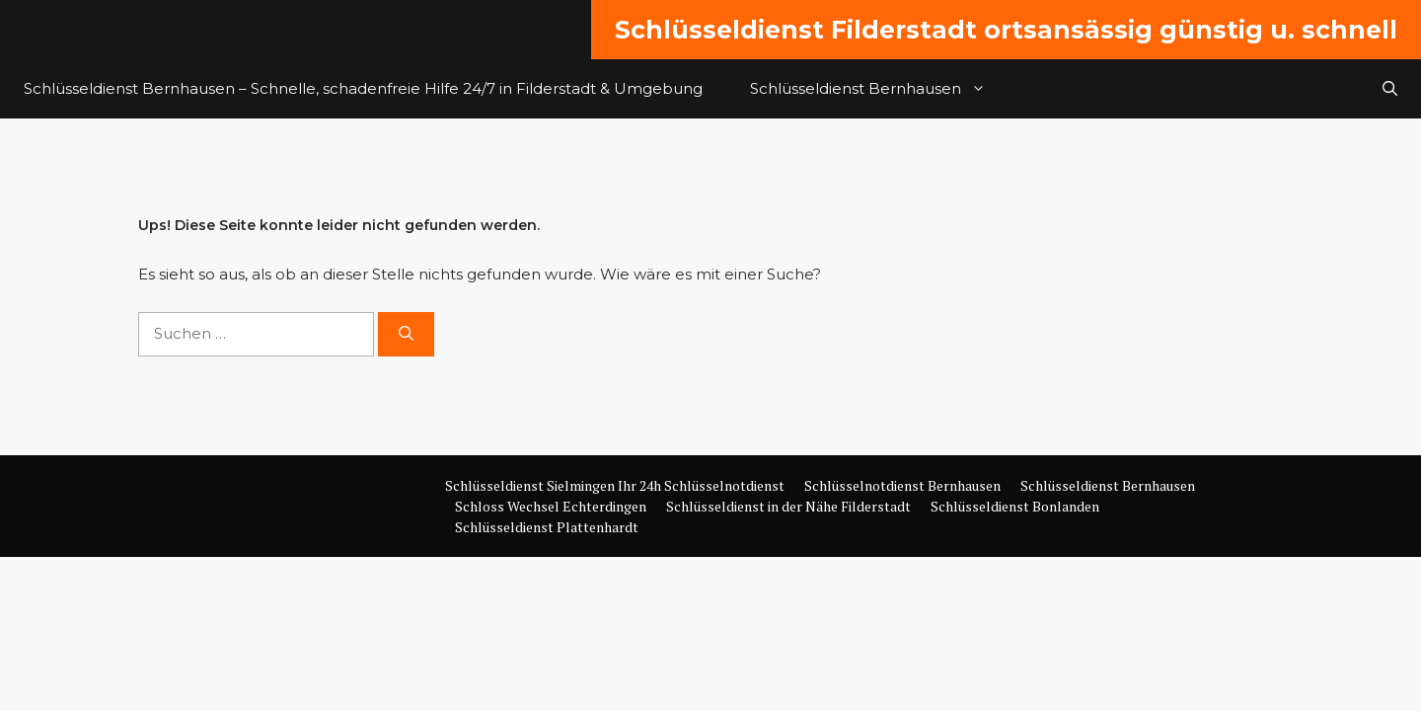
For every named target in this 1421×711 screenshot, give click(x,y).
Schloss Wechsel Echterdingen (550, 506)
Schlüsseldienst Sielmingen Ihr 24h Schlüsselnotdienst (615, 485)
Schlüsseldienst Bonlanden (1015, 506)
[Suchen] (406, 334)
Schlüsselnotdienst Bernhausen (902, 485)
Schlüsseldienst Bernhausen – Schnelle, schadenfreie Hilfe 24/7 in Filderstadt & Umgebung (363, 88)
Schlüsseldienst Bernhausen (880, 88)
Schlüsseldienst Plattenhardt (546, 526)
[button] (1390, 88)
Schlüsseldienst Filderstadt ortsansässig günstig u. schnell (1006, 29)
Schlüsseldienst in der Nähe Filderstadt (788, 506)
